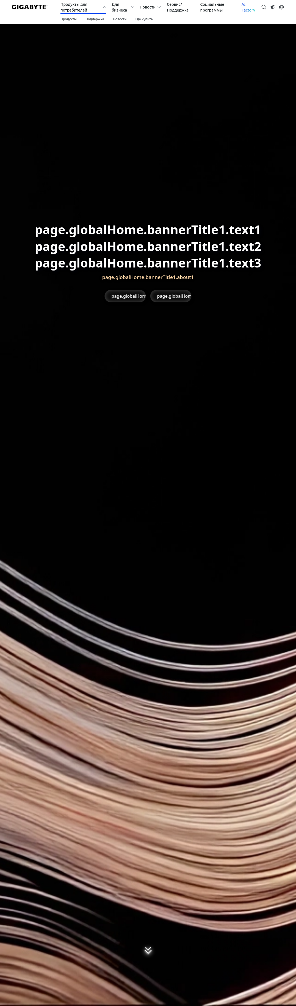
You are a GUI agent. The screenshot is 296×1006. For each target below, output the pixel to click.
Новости (148, 7)
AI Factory (248, 7)
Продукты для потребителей (73, 7)
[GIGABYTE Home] (32, 7)
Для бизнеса (119, 7)
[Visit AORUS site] (272, 7)
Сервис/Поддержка (178, 7)
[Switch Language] (281, 7)
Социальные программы (212, 7)
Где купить (144, 19)
